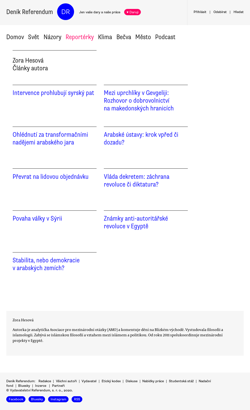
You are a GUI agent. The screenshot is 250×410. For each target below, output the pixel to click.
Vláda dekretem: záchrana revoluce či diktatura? (136, 180)
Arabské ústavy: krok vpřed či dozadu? (141, 138)
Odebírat (220, 12)
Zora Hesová (23, 319)
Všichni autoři (66, 381)
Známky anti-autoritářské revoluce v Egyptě (136, 222)
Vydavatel (89, 381)
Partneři (58, 386)
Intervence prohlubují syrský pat (53, 93)
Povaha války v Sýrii (37, 218)
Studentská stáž (181, 381)
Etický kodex (111, 381)
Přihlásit (200, 12)
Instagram (58, 399)
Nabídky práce (153, 381)
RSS (77, 399)
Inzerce (40, 386)
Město (143, 37)
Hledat (239, 12)
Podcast (165, 37)
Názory (52, 37)
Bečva (123, 37)
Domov (15, 37)
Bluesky (24, 386)
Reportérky (80, 37)
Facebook (16, 399)
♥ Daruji (132, 12)
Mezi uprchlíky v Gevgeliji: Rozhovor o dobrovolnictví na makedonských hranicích (139, 100)
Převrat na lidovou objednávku (51, 177)
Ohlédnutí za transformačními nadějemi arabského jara (50, 138)
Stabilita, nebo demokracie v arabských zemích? (46, 264)
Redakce (44, 381)
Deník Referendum (29, 12)
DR (65, 12)
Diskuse (131, 381)
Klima (105, 37)
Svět (33, 37)
